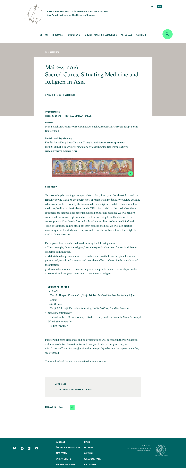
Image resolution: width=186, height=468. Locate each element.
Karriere (141, 34)
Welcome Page (92, 458)
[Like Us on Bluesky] (14, 448)
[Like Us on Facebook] (22, 448)
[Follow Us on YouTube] (36, 448)
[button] (72, 407)
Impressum (62, 453)
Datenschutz (63, 458)
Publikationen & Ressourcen (100, 34)
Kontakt (60, 441)
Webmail (89, 453)
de (159, 6)
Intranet (89, 447)
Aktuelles (126, 34)
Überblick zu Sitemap (68, 447)
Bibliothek (90, 464)
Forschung (73, 34)
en (152, 6)
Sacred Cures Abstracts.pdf (75, 389)
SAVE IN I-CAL (55, 406)
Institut (43, 34)
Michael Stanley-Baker (78, 115)
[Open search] (167, 34)
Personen (57, 34)
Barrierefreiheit (65, 464)
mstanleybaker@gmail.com (61, 151)
